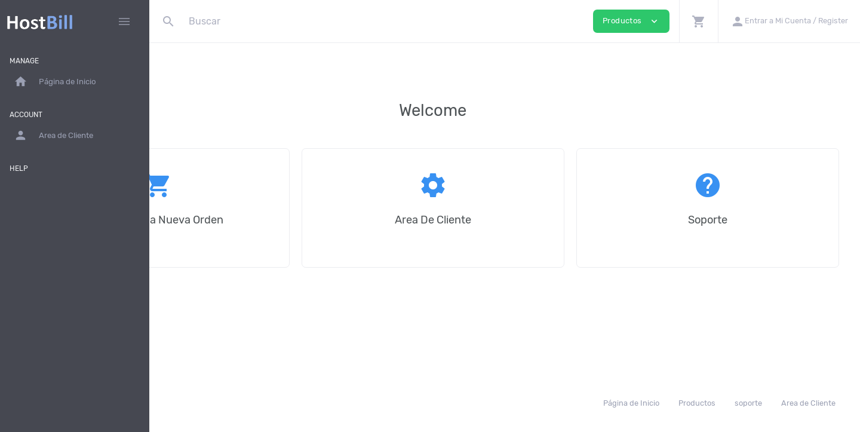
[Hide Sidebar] (124, 21)
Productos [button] (631, 21)
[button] (698, 21)
